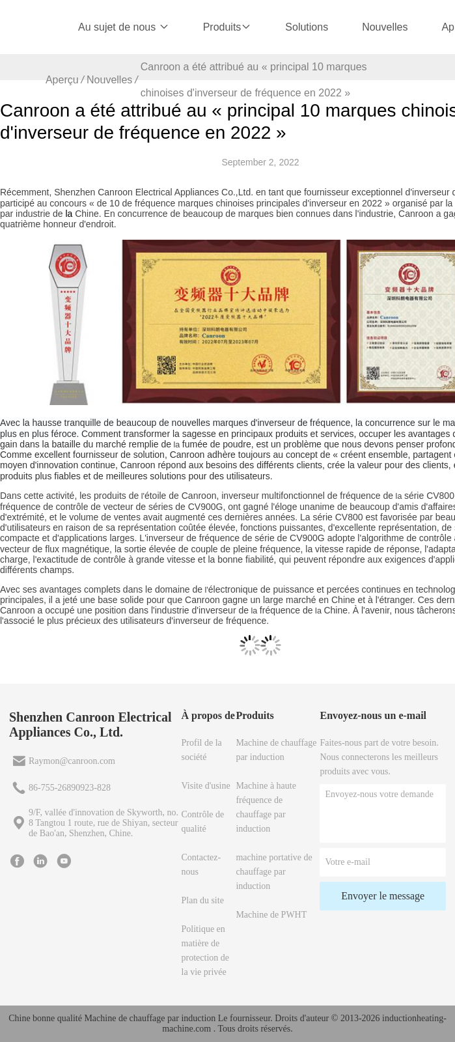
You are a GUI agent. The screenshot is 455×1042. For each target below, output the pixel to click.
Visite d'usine (206, 786)
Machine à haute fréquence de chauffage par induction (266, 807)
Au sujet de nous (123, 27)
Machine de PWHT (271, 915)
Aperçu (62, 79)
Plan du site (203, 900)
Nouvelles (384, 27)
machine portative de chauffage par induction (274, 871)
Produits (227, 27)
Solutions (306, 27)
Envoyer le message (382, 895)
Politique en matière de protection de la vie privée (205, 950)
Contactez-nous (201, 864)
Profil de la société (202, 750)
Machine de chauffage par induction (276, 750)
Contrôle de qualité (203, 822)
